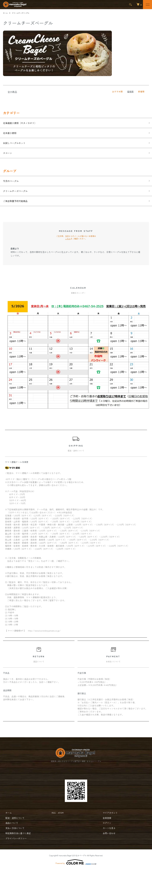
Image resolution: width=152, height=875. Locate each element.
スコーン (8, 156)
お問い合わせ (106, 838)
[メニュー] (147, 4)
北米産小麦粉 (11, 134)
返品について (9, 828)
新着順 (141, 91)
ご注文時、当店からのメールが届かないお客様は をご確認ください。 (76, 243)
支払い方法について (12, 833)
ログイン (104, 828)
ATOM (60, 818)
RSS (54, 818)
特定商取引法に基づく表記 (15, 838)
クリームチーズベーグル (23, 13)
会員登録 (104, 823)
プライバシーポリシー (13, 844)
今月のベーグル (12, 185)
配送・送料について (12, 823)
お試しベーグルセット (16, 145)
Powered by (76, 867)
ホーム (5, 13)
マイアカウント (107, 818)
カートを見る (106, 833)
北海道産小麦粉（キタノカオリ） (23, 123)
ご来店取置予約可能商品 (18, 206)
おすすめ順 (117, 91)
